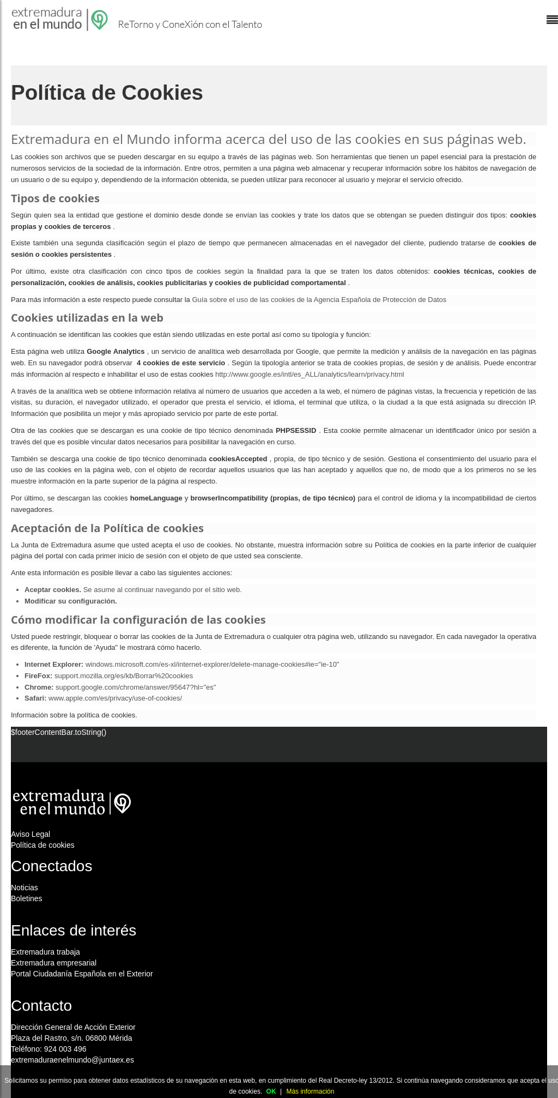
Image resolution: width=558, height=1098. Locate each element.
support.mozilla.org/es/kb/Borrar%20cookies (123, 676)
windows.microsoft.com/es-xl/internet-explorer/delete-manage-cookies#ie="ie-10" (212, 664)
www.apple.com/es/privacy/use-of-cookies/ (115, 698)
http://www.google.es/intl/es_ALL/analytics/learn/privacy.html (309, 374)
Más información (310, 1091)
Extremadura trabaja (45, 952)
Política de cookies (43, 845)
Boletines (27, 898)
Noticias (24, 887)
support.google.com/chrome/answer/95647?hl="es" (136, 687)
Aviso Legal (30, 834)
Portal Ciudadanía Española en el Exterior (82, 973)
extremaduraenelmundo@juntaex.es (72, 1059)
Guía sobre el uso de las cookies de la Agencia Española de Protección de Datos (319, 299)
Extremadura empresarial (53, 962)
